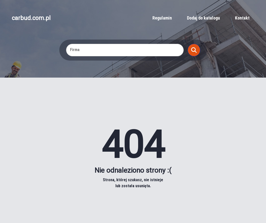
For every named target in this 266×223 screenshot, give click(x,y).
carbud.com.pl (31, 18)
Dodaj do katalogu (203, 18)
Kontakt (242, 18)
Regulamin (162, 18)
